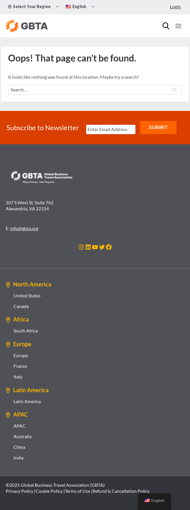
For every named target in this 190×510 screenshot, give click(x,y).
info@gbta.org (24, 228)
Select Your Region (29, 6)
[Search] (165, 25)
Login (175, 6)
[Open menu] (178, 26)
